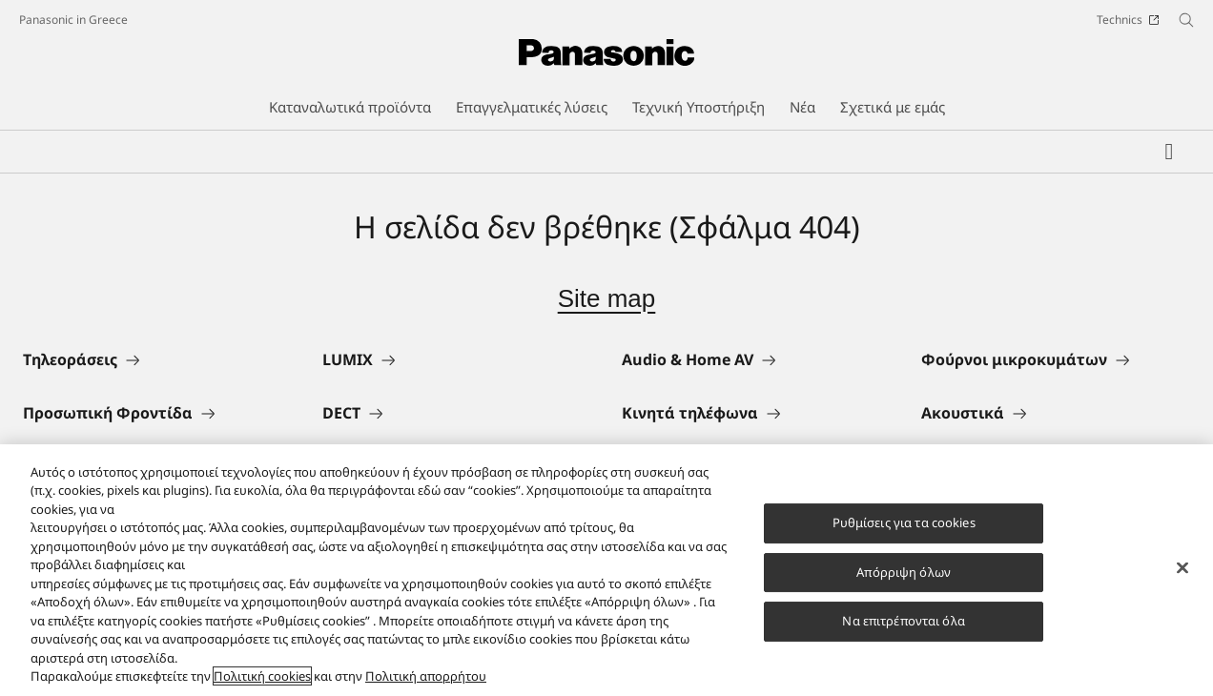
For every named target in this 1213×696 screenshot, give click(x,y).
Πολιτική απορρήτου (425, 684)
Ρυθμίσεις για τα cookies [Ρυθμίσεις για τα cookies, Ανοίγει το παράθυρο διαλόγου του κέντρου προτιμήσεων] (904, 530)
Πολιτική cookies (262, 684)
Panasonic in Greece (73, 19)
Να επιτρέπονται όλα (903, 628)
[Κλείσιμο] (1182, 576)
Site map (607, 298)
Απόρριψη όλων (903, 579)
